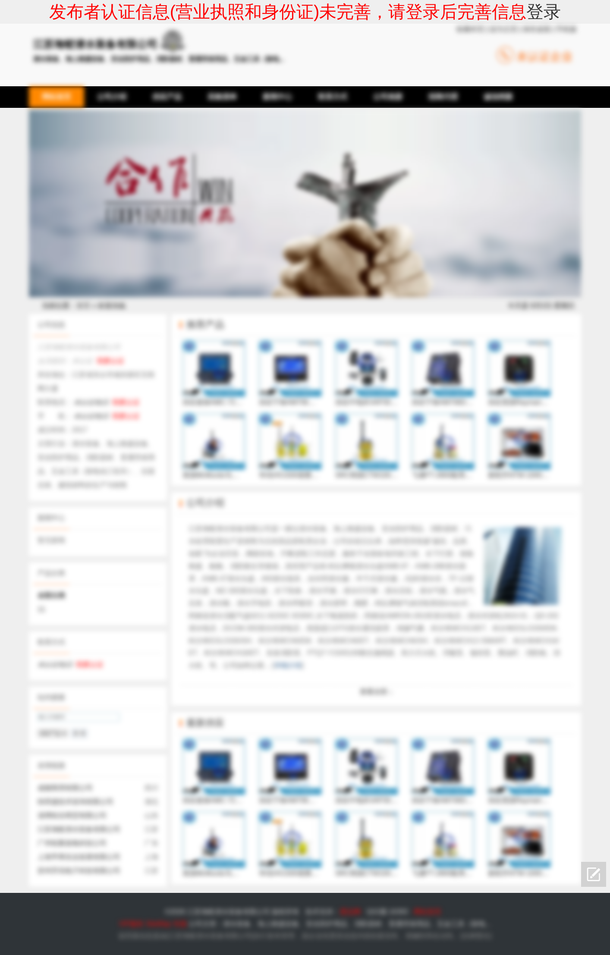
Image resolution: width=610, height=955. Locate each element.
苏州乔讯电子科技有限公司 (79, 870)
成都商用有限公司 (65, 788)
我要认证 (110, 360)
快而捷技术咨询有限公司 (75, 801)
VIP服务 (131, 923)
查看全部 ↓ (376, 691)
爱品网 (350, 911)
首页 (83, 305)
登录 (543, 11)
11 (41, 609)
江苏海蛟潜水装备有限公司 (79, 829)
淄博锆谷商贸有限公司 (72, 815)
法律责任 (476, 935)
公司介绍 (205, 502)
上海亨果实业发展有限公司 (79, 857)
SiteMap (158, 923)
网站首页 (427, 911)
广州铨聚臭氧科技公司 (72, 843)
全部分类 (51, 595)
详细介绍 (288, 665)
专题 (180, 923)
